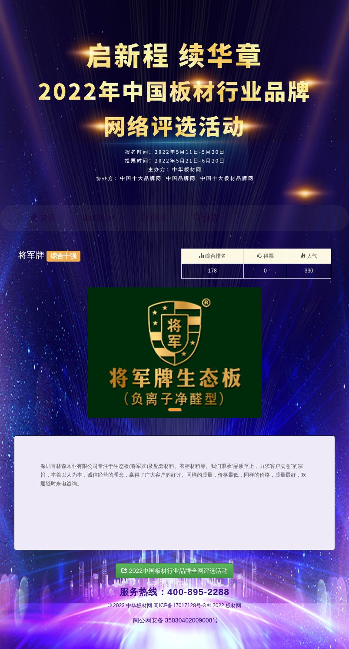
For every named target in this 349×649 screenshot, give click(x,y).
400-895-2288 (198, 592)
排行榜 (98, 217)
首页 (43, 217)
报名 (154, 217)
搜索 (206, 217)
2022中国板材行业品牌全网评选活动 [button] (174, 570)
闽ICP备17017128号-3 (179, 605)
